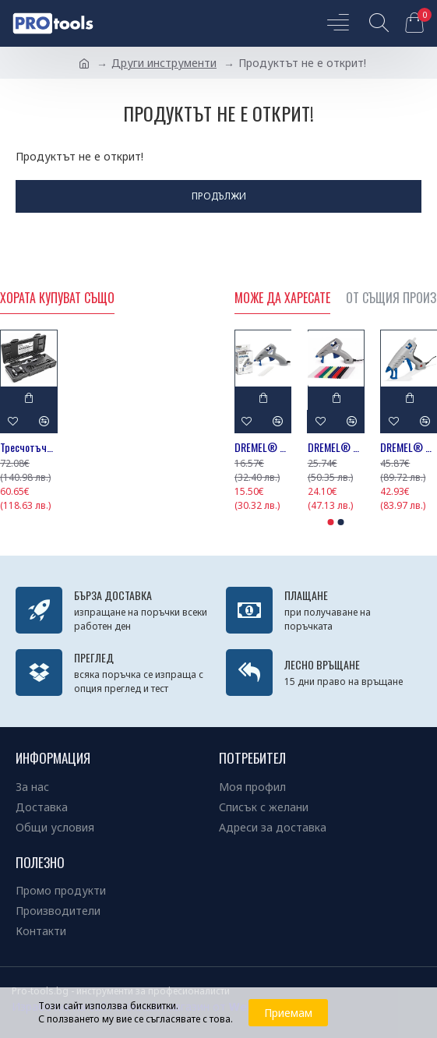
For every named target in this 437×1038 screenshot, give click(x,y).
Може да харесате (282, 298)
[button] (330, 522)
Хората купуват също (57, 298)
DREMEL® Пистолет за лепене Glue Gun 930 (336, 447)
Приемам (288, 1012)
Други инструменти (164, 62)
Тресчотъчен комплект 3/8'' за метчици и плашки (29, 447)
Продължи (219, 196)
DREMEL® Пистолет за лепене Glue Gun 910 (263, 447)
